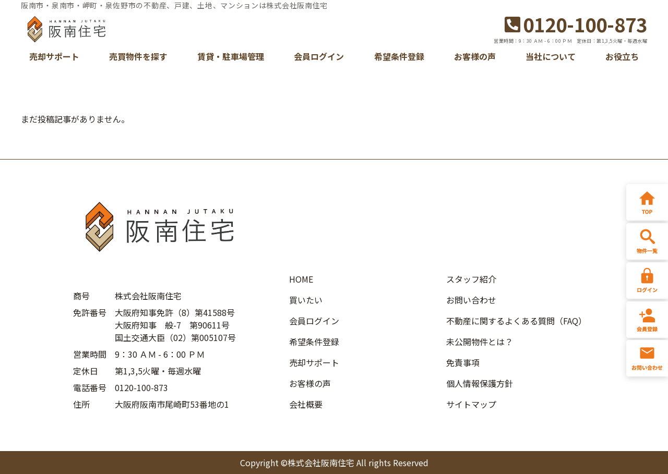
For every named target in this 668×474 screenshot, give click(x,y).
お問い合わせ (471, 300)
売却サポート (54, 56)
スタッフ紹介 (471, 279)
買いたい (306, 300)
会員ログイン (319, 56)
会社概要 (306, 404)
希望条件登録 (399, 56)
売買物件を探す (138, 56)
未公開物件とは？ (479, 341)
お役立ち (622, 56)
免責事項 (463, 362)
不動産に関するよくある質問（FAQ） (516, 320)
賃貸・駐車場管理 (230, 56)
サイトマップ (471, 404)
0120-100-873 (576, 24)
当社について (551, 56)
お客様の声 (475, 56)
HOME (301, 279)
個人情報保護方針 (479, 383)
